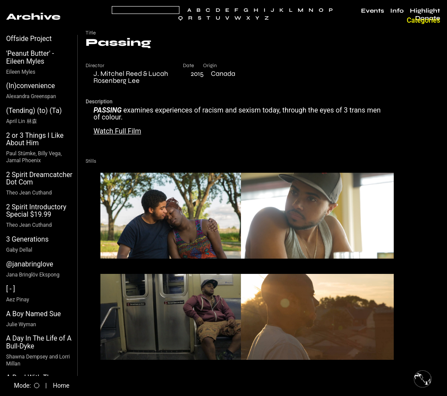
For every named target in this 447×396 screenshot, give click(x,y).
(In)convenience (30, 85)
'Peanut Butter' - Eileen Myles (30, 57)
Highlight (425, 10)
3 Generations (27, 239)
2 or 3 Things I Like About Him (35, 139)
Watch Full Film (117, 131)
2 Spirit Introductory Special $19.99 (36, 210)
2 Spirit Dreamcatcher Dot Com (39, 178)
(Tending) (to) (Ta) (34, 110)
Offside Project (29, 38)
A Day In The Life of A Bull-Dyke (39, 342)
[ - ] (10, 289)
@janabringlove (29, 264)
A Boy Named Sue (33, 313)
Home (61, 385)
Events (372, 10)
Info (397, 10)
